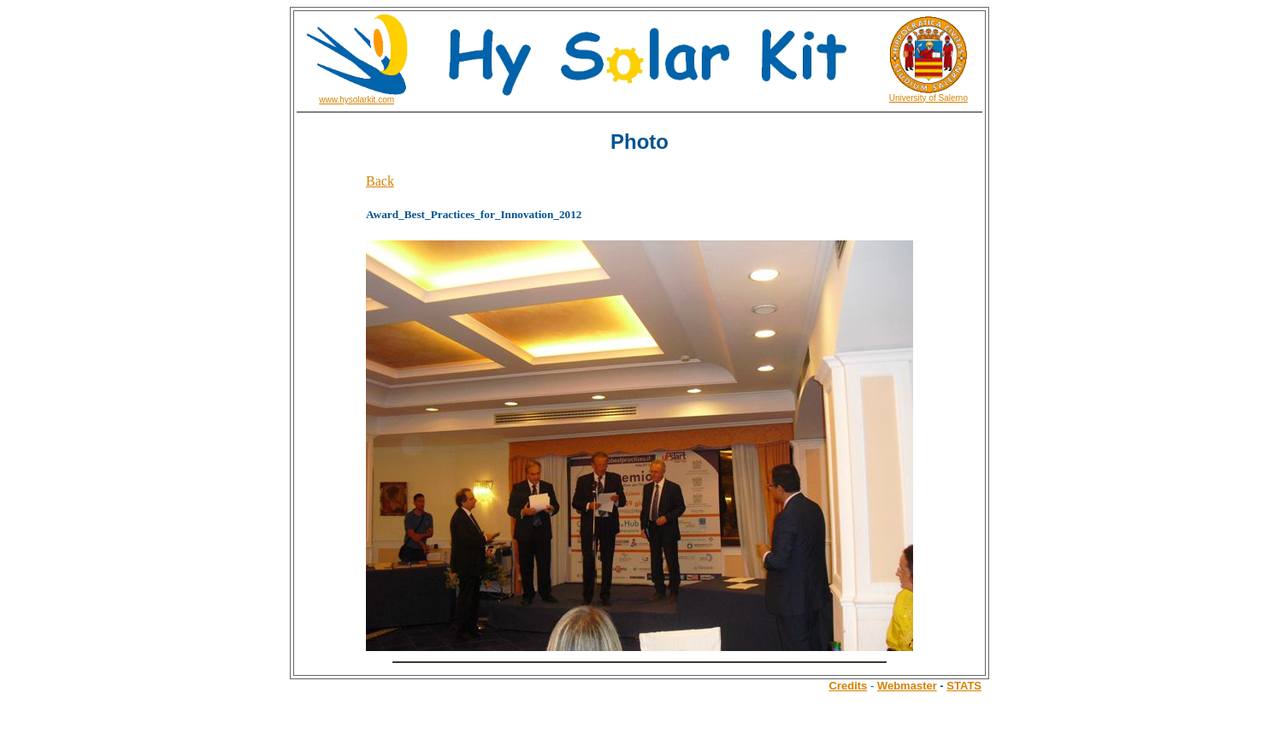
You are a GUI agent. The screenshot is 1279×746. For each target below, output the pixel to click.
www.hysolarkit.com (356, 99)
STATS (963, 685)
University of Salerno (928, 98)
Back (380, 181)
